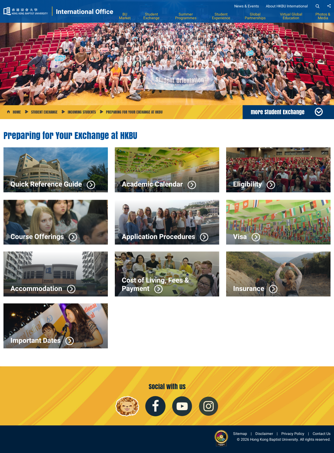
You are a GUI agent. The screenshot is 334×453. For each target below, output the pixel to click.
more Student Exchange (278, 112)
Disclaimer (264, 433)
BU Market (125, 16)
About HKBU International (287, 6)
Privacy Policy (292, 433)
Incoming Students (82, 112)
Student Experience (221, 16)
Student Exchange (151, 16)
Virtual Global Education (291, 16)
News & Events (246, 6)
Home (17, 112)
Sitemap (240, 433)
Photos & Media (322, 16)
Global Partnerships (255, 16)
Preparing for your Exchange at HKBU (134, 112)
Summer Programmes (185, 16)
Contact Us (322, 433)
